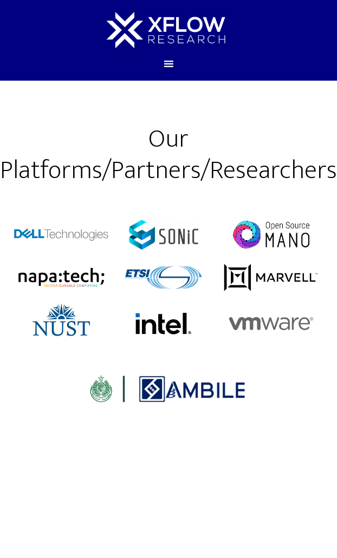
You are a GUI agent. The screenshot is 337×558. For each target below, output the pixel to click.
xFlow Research (166, 28)
